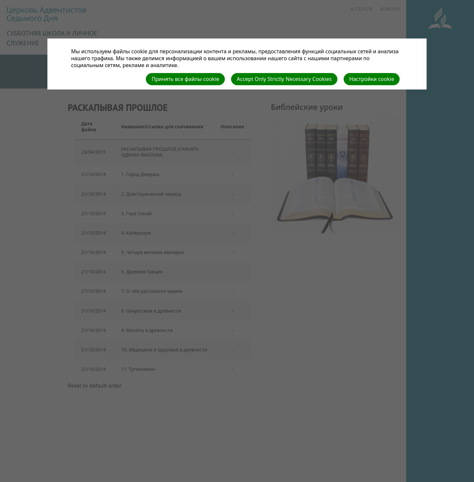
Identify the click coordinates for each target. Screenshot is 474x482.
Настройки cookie (371, 79)
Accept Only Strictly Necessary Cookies (284, 79)
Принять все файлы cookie (185, 79)
